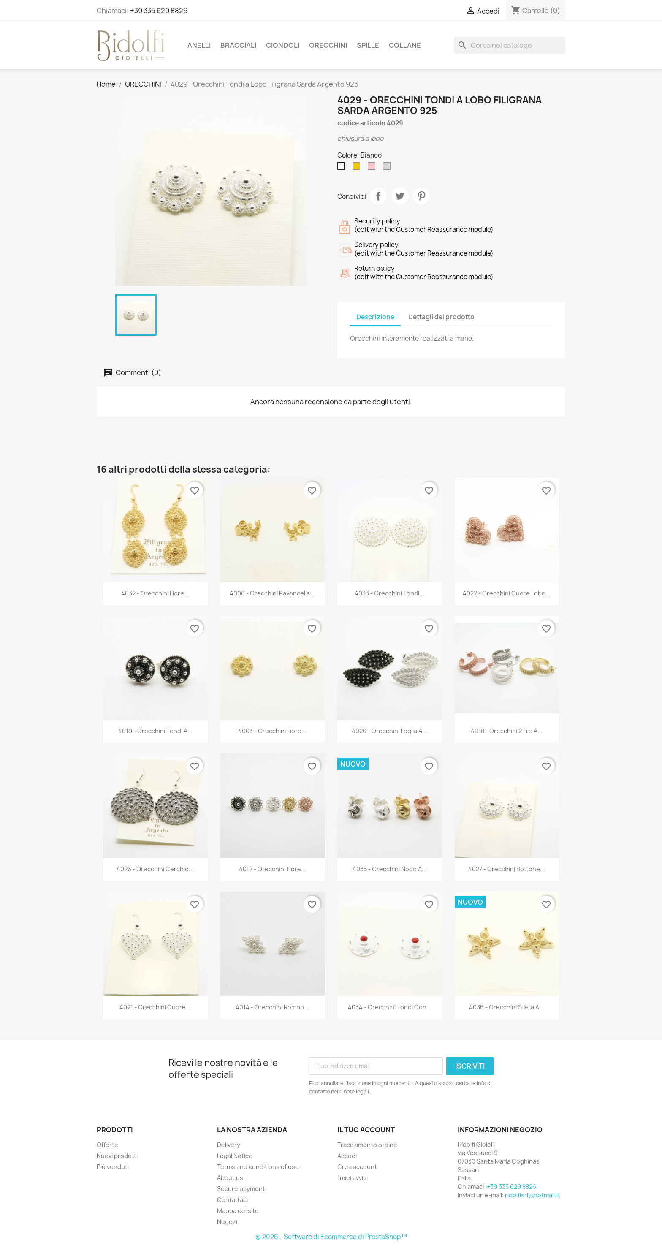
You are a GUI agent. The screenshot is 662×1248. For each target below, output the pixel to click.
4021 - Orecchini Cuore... (155, 1007)
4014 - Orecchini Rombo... (272, 1007)
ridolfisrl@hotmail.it (532, 1195)
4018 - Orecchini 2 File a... (507, 731)
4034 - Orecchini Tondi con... (389, 1007)
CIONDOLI (282, 45)
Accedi (347, 1156)
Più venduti (113, 1167)
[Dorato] (358, 168)
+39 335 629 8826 (158, 10)
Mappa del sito (238, 1211)
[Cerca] (509, 45)
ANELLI (199, 45)
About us (230, 1178)
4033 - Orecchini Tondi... (389, 593)
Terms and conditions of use (258, 1167)
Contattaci (232, 1200)
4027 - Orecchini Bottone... (506, 869)
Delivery (228, 1145)
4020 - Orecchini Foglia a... (389, 731)
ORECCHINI (328, 45)
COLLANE (405, 45)
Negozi (227, 1222)
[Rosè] (373, 168)
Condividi (378, 196)
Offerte (107, 1145)
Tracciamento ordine (367, 1145)
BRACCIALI (238, 45)
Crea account (357, 1167)
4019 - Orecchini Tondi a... (155, 731)
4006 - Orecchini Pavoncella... (272, 593)
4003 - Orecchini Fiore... (272, 731)
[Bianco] (342, 168)
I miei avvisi (352, 1178)
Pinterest (421, 196)
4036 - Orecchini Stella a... (506, 1007)
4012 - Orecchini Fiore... (272, 869)
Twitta (399, 196)
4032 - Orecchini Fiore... (155, 593)
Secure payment (241, 1189)
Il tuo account (366, 1129)
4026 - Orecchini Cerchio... (155, 869)
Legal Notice (234, 1156)
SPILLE (368, 45)
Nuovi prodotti (117, 1156)
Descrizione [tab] (375, 317)
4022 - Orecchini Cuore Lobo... (507, 593)
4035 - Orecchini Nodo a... (390, 869)
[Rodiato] (388, 168)
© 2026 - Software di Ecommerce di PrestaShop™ (331, 1236)
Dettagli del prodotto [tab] (441, 317)
